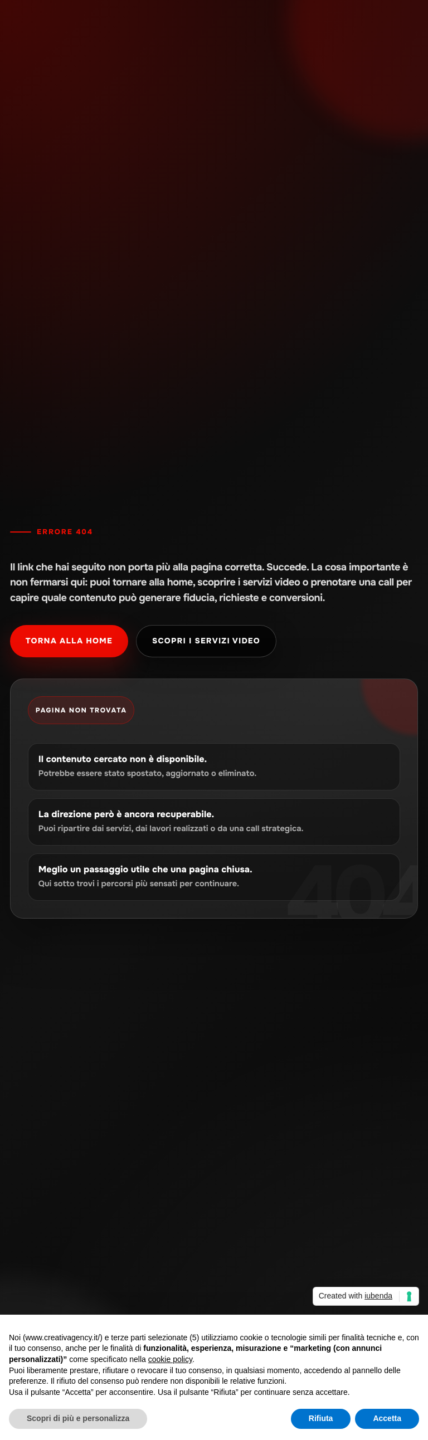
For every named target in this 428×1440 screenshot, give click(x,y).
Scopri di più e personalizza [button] (78, 1418)
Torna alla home (69, 641)
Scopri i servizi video (206, 641)
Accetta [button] (387, 1418)
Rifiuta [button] (321, 1418)
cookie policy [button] (170, 1359)
